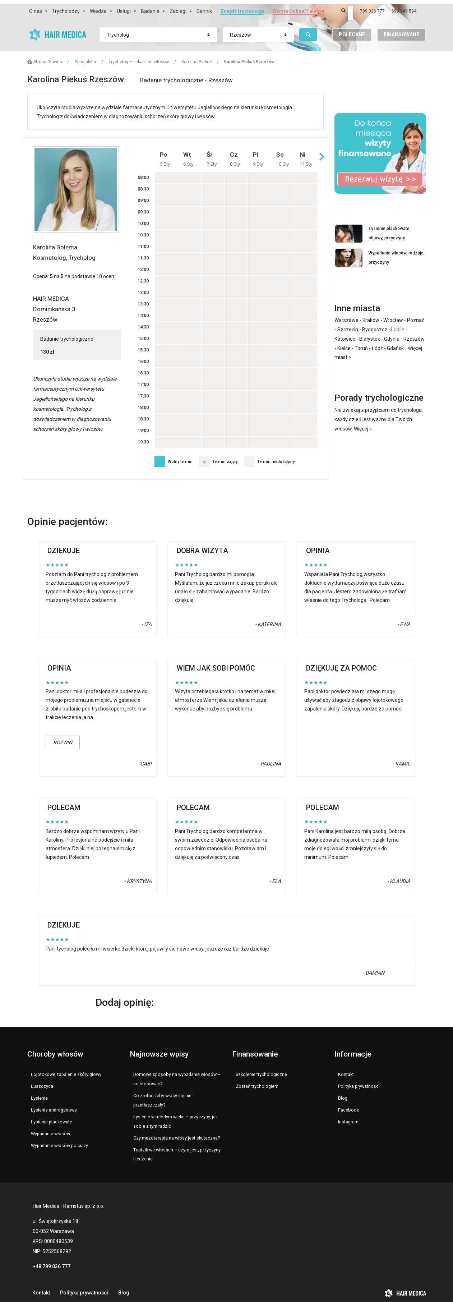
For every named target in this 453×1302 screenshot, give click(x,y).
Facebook (348, 1104)
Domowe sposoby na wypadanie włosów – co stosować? (177, 1073)
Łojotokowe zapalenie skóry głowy (66, 1068)
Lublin (398, 324)
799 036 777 (372, 7)
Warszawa (346, 314)
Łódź (377, 342)
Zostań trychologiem (257, 1080)
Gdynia (391, 333)
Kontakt (346, 1068)
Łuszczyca (42, 1080)
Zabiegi (178, 7)
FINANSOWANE (401, 30)
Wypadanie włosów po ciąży (59, 1139)
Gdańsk (395, 342)
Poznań (416, 314)
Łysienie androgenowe (54, 1104)
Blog (342, 1092)
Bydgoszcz (374, 324)
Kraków (370, 314)
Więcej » (363, 423)
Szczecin (347, 324)
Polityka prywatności (359, 1080)
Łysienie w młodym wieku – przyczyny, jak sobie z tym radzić (175, 1115)
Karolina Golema (55, 241)
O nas (35, 7)
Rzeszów (414, 333)
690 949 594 (404, 7)
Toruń (361, 342)
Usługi (124, 7)
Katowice (344, 333)
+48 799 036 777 (51, 1261)
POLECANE (352, 30)
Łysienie (39, 1092)
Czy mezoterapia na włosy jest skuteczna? (176, 1132)
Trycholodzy (66, 7)
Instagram (348, 1116)
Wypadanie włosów (50, 1128)
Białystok (369, 333)
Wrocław (393, 314)
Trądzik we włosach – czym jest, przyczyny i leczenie (177, 1148)
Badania (150, 7)
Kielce (344, 342)
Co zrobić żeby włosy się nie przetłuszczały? (162, 1094)
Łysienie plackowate (51, 1116)
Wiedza (98, 7)
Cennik (204, 7)
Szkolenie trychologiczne (261, 1068)
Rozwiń (62, 737)
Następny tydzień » (321, 150)
